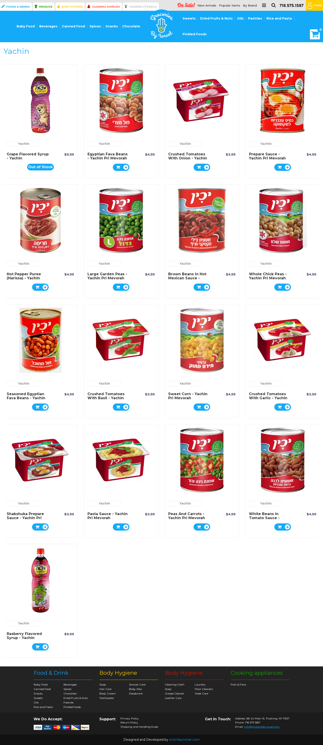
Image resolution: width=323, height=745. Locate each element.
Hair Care (105, 689)
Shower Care (137, 684)
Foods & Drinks (18, 6)
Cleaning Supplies (106, 6)
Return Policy (129, 722)
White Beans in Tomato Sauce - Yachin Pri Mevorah (267, 518)
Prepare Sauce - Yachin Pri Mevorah (267, 156)
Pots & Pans (238, 684)
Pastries (255, 18)
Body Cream (107, 693)
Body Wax (135, 689)
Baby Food (26, 26)
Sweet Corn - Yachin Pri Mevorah (187, 396)
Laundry (200, 684)
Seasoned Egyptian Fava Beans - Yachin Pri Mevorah (26, 398)
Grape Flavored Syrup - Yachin (28, 156)
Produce (45, 6)
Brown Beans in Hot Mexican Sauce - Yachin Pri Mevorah (187, 278)
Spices (95, 26)
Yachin (23, 144)
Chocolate (131, 26)
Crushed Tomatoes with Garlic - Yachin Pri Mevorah (268, 398)
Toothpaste (106, 698)
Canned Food (73, 26)
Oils (240, 18)
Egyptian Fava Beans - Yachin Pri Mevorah (107, 156)
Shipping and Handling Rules (139, 726)
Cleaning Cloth (174, 684)
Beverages (48, 26)
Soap (102, 684)
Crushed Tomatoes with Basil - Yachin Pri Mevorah (105, 398)
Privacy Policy (129, 718)
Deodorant (136, 693)
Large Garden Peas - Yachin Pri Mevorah (107, 276)
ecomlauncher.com (184, 740)
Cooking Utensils (143, 6)
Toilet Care (201, 693)
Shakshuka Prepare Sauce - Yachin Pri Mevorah (25, 518)
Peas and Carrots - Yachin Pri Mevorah (186, 516)
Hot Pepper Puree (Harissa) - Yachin (24, 276)
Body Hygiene (72, 6)
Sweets (189, 18)
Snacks (111, 26)
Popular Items (229, 5)
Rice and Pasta (279, 18)
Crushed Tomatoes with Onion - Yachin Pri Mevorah (187, 158)
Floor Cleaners (204, 689)
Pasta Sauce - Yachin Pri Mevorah (107, 516)
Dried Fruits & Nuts (216, 18)
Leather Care (173, 698)
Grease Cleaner (174, 693)
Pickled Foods (195, 34)
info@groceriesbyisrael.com (262, 726)
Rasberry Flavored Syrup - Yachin (24, 636)
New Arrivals (206, 5)
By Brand (250, 5)
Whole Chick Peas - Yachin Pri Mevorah (268, 276)
